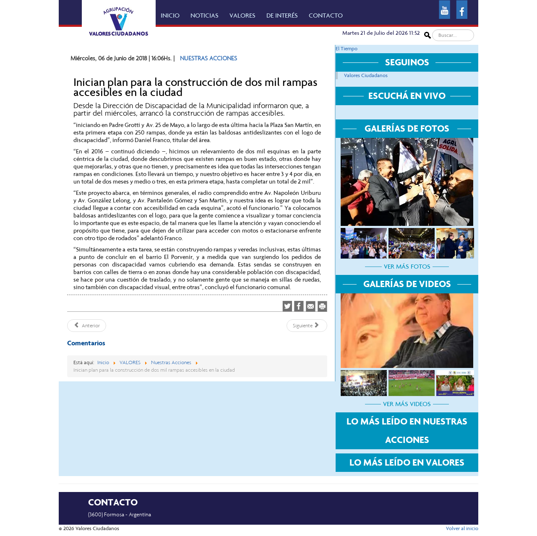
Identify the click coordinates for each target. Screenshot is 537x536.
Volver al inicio (462, 528)
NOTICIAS (204, 15)
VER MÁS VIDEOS (407, 404)
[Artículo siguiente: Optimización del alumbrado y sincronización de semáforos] (307, 325)
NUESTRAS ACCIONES (208, 58)
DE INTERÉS (282, 15)
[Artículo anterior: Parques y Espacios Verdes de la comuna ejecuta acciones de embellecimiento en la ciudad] (86, 325)
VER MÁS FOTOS (407, 266)
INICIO (170, 15)
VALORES (242, 15)
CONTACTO (326, 15)
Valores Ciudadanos (366, 75)
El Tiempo (346, 48)
